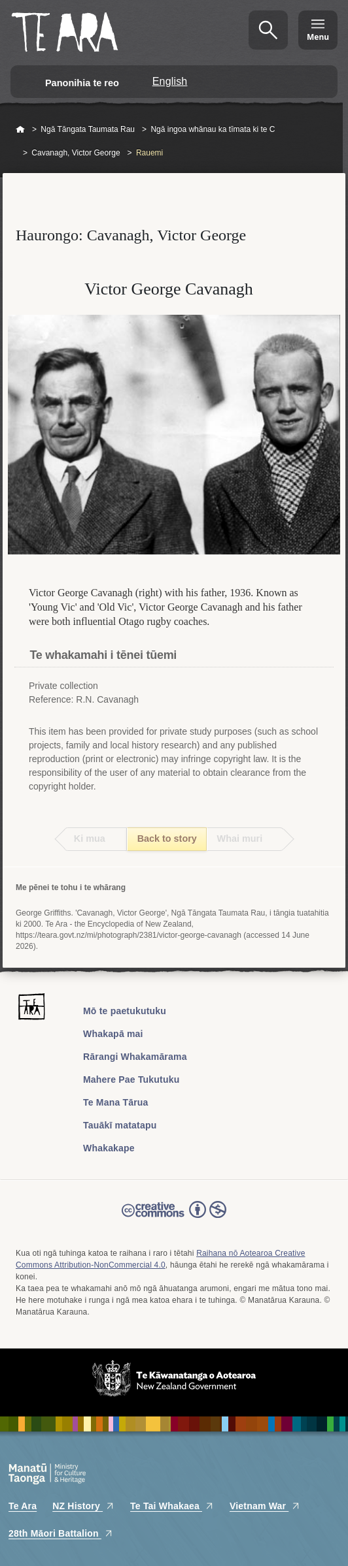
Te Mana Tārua (115, 1102)
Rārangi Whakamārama (135, 1056)
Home (20, 130)
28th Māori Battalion (61, 1533)
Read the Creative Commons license (174, 1218)
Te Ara (23, 1506)
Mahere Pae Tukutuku (131, 1079)
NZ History (83, 1506)
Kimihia (268, 30)
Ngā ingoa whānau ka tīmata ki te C (212, 129)
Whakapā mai (113, 1034)
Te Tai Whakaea (172, 1506)
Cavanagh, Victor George (75, 152)
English (170, 81)
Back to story (167, 838)
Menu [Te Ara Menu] (318, 36)
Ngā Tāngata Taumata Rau (88, 129)
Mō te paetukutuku (124, 1011)
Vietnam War (265, 1506)
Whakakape (109, 1148)
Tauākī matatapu (119, 1125)
